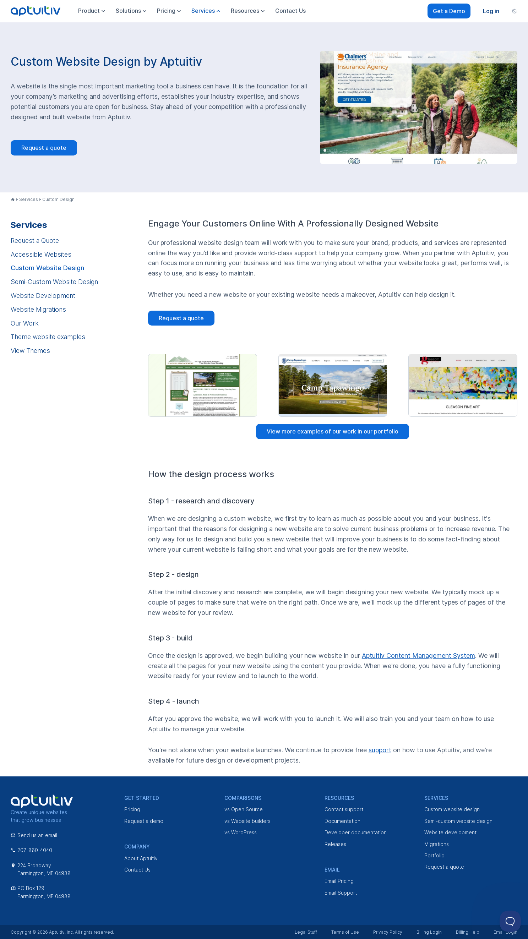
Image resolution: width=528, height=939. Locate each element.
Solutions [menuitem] (132, 11)
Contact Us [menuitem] (290, 10)
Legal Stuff (306, 932)
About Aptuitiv (141, 858)
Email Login (505, 932)
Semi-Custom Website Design (54, 281)
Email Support (341, 893)
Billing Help (467, 932)
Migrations (436, 844)
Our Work (25, 323)
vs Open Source (243, 809)
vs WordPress (240, 832)
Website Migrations (38, 309)
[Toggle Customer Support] (510, 921)
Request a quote (43, 147)
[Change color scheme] (514, 11)
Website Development (43, 295)
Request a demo (143, 821)
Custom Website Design (47, 268)
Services (28, 199)
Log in (491, 11)
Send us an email (34, 835)
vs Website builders (247, 821)
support (380, 750)
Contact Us (137, 870)
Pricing (132, 809)
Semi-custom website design (458, 821)
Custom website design (452, 809)
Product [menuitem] (92, 11)
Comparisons (242, 798)
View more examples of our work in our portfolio (332, 431)
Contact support (344, 809)
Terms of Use (345, 932)
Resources (248, 11)
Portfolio (434, 855)
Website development (450, 832)
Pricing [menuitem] (170, 11)
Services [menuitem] (206, 11)
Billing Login (429, 932)
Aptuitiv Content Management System (418, 655)
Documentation (342, 821)
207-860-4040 (31, 850)
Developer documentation (356, 832)
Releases (335, 844)
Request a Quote (35, 240)
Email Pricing (339, 881)
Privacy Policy (387, 932)
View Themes (30, 350)
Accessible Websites (41, 254)
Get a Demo (449, 11)
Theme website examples (48, 336)
